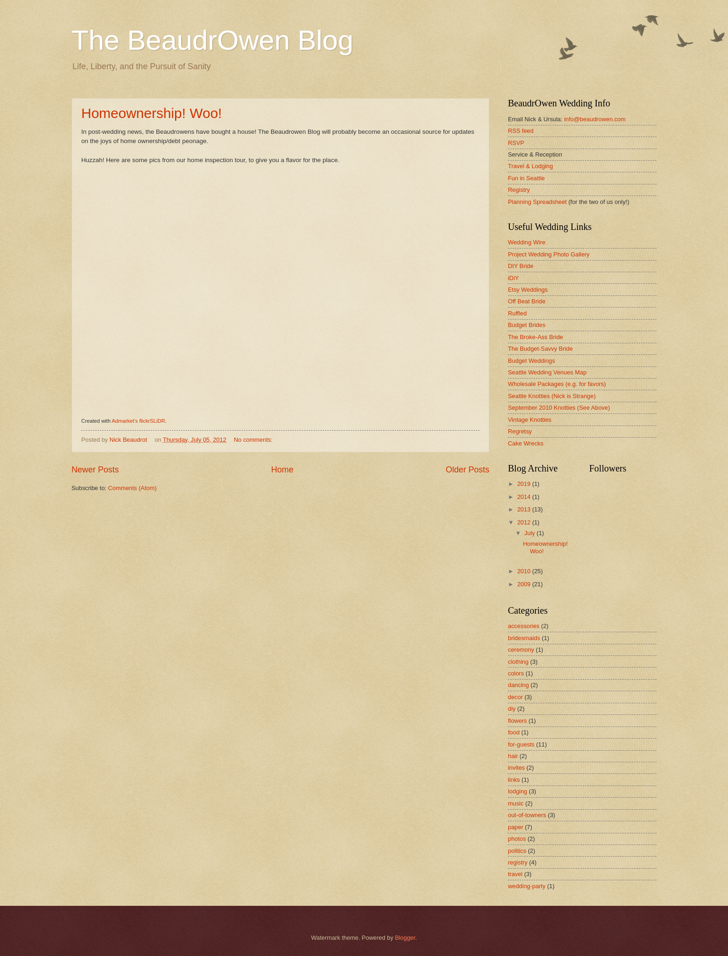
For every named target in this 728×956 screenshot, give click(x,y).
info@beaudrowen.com (595, 119)
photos (517, 838)
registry (517, 862)
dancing (518, 684)
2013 (524, 509)
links (514, 779)
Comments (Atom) (132, 488)
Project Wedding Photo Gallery (549, 254)
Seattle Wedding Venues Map (547, 372)
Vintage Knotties (530, 419)
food (514, 732)
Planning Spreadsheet (537, 201)
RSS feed (520, 130)
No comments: (254, 439)
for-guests (521, 744)
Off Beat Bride (527, 301)
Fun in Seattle (526, 178)
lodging (517, 791)
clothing (518, 661)
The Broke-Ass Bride (535, 337)
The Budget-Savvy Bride (540, 348)
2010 (524, 571)
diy (511, 708)
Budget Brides (527, 324)
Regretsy (520, 431)
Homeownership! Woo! (151, 113)
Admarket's (125, 421)
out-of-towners (527, 815)
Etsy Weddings (528, 289)
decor (515, 697)
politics (517, 850)
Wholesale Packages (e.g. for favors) (557, 383)
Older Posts (467, 469)
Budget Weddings (531, 360)
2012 (524, 522)
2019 (524, 483)
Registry (519, 189)
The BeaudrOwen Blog (212, 40)
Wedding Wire (527, 242)
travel (515, 874)
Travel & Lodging (530, 166)
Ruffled (517, 313)
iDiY (513, 278)
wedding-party (527, 886)
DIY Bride (520, 265)
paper (515, 827)
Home (282, 469)
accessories (524, 625)
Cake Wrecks (525, 443)
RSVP (516, 142)
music (516, 803)
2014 (524, 496)
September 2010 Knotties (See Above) (559, 407)
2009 (524, 584)
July (530, 533)
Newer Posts (95, 469)
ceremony (521, 649)
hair (513, 756)
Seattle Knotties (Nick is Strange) (552, 396)
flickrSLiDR (152, 421)
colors (516, 673)
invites (516, 767)
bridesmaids (524, 638)
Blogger (405, 937)
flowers (517, 720)
